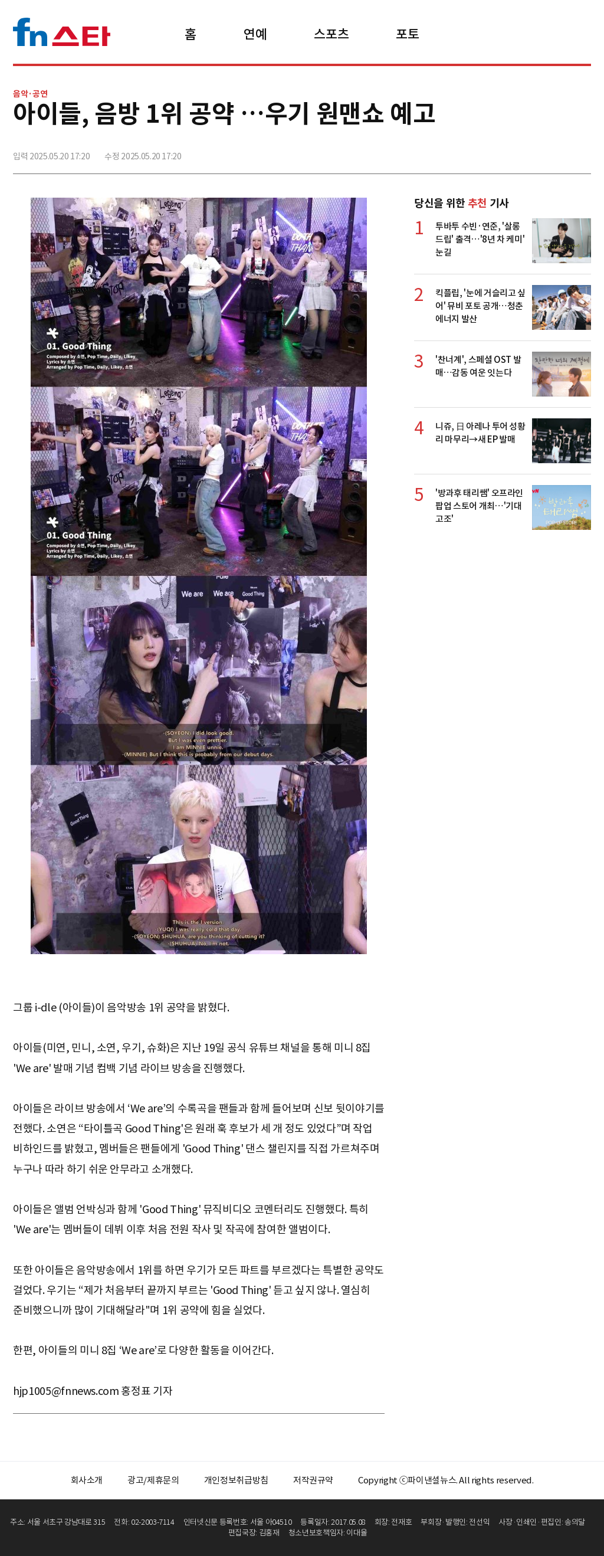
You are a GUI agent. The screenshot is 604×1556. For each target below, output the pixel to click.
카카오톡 (555, 152)
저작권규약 (313, 1480)
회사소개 (87, 1480)
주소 (581, 152)
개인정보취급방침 (236, 1480)
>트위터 (529, 152)
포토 (407, 34)
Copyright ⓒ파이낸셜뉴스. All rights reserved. (445, 1480)
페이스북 (503, 152)
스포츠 (331, 34)
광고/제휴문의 (153, 1480)
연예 (255, 34)
